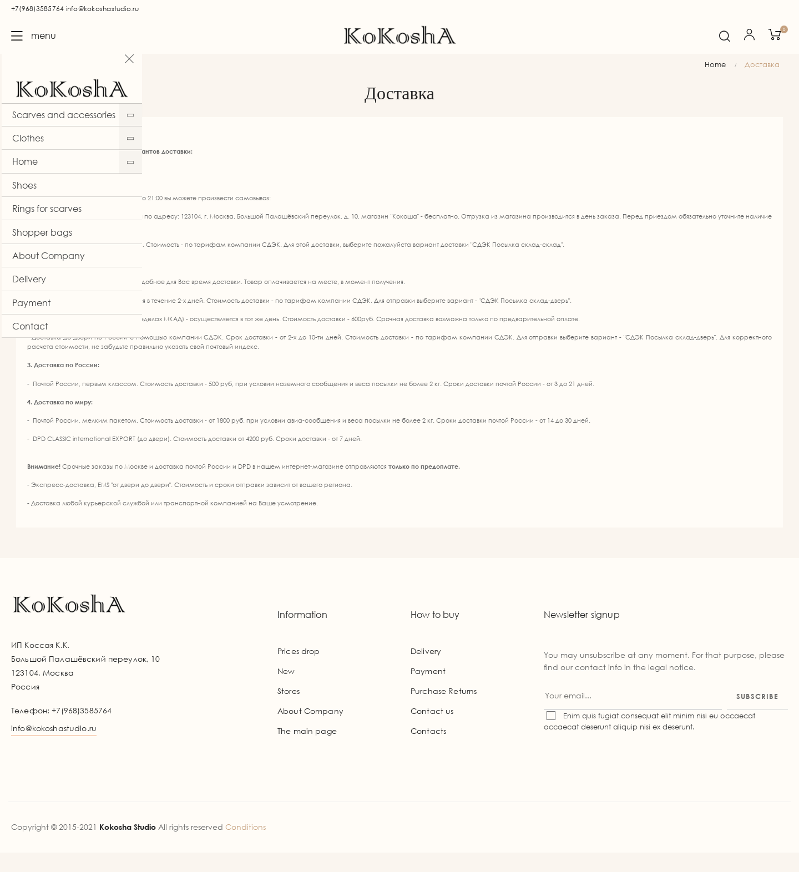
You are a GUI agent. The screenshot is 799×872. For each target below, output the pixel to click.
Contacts (428, 750)
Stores (288, 710)
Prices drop (298, 670)
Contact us (432, 730)
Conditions (245, 846)
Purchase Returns (444, 710)
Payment (428, 690)
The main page (307, 750)
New (286, 690)
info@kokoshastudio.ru (102, 8)
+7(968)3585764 (37, 8)
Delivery (426, 670)
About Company (310, 730)
